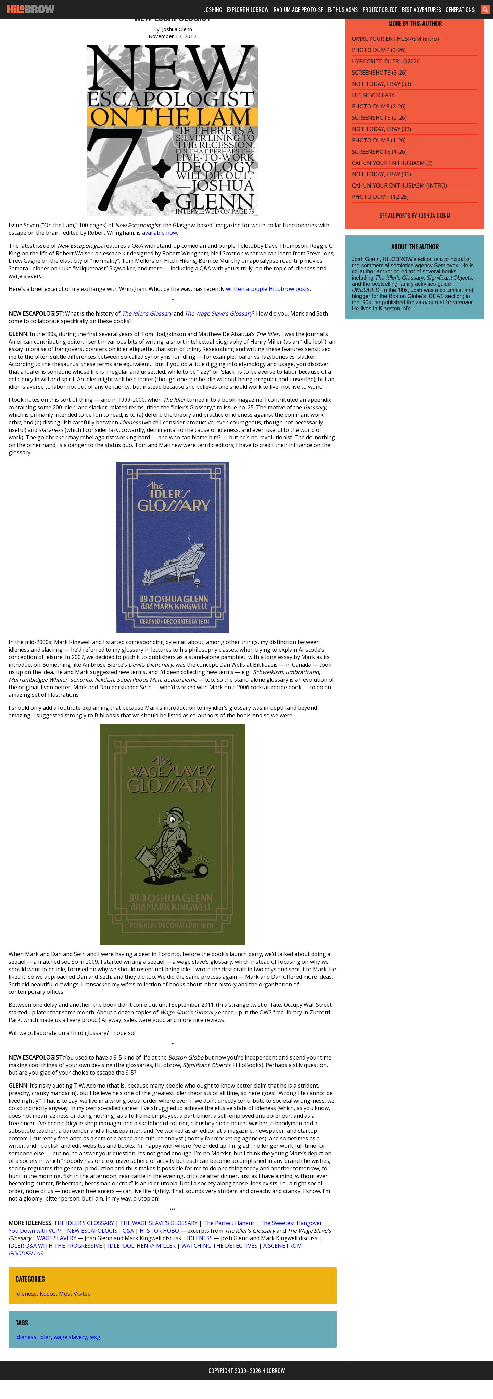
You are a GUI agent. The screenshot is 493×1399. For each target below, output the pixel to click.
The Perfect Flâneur (228, 1223)
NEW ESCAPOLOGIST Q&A (100, 1230)
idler (45, 1337)
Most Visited (75, 1293)
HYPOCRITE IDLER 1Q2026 (386, 61)
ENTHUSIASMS (343, 9)
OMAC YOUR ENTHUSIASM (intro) (395, 38)
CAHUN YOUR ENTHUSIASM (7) (392, 163)
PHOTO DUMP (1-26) (379, 140)
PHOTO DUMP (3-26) (379, 50)
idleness (25, 1337)
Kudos (48, 1293)
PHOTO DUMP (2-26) (379, 106)
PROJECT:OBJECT (380, 9)
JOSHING (213, 9)
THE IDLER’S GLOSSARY (84, 1223)
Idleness (26, 1293)
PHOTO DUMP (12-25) (380, 197)
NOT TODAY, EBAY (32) (381, 129)
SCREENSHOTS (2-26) (379, 117)
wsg (95, 1337)
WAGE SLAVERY (56, 1238)
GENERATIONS (460, 9)
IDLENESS (200, 1238)
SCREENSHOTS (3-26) (379, 72)
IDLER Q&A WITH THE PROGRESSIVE (55, 1245)
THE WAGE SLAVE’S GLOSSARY (159, 1223)
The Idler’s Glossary (147, 313)
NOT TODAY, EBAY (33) (381, 84)
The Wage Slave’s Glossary (218, 313)
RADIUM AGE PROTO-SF (298, 9)
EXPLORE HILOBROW (248, 9)
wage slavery (70, 1337)
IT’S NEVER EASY (373, 95)
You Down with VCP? (35, 1230)
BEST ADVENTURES (421, 9)
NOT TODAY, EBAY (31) (381, 174)
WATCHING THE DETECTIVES (219, 1245)
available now (159, 232)
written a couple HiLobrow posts (268, 289)
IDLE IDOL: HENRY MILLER (142, 1245)
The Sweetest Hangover (291, 1223)
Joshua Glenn (434, 215)
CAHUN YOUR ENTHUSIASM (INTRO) (399, 185)
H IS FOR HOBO (159, 1230)
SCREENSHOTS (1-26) (379, 151)
